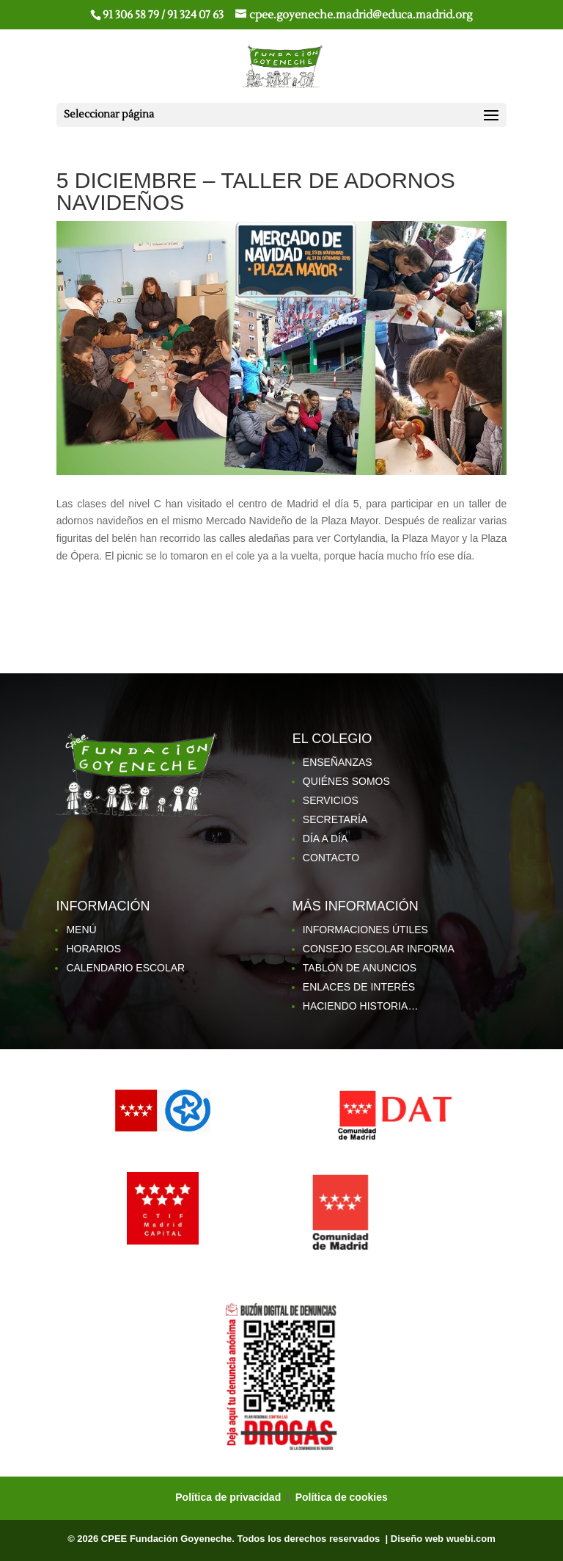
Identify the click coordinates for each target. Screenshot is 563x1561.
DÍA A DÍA (325, 838)
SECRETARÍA (335, 819)
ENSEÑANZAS (337, 762)
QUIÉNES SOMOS (346, 781)
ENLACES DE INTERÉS (359, 987)
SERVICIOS (330, 800)
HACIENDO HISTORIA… (361, 1006)
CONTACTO (331, 857)
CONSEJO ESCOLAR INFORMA (379, 949)
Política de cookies (341, 1497)
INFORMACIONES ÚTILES (365, 929)
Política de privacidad (229, 1497)
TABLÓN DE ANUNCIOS (359, 968)
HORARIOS (93, 949)
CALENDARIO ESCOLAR (125, 968)
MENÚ (81, 929)
